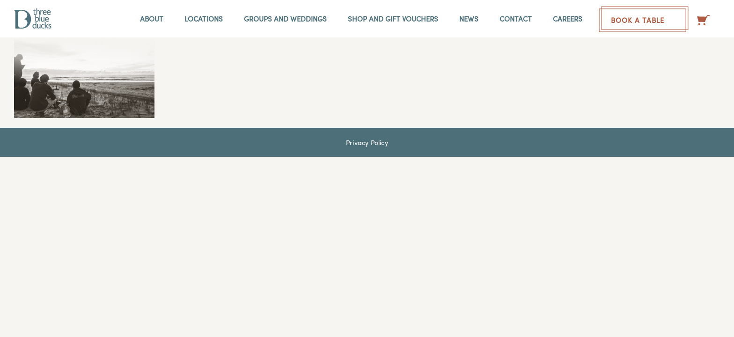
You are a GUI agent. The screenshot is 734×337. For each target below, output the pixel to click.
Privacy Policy (367, 142)
